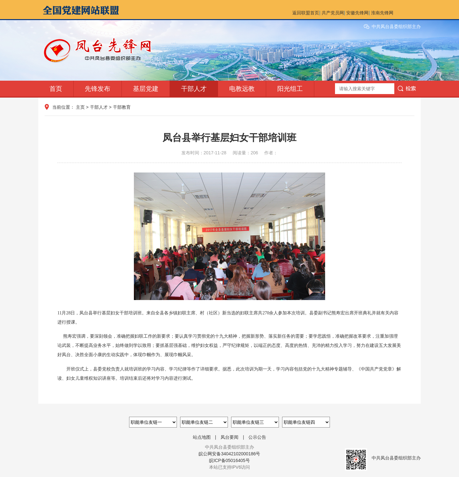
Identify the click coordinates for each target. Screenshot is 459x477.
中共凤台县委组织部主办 (396, 26)
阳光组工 (290, 88)
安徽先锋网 (357, 12)
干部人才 (194, 88)
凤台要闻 (229, 437)
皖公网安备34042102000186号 (229, 453)
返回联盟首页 (305, 12)
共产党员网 (333, 12)
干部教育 (122, 107)
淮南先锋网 (382, 12)
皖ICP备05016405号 (229, 460)
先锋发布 (97, 88)
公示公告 (257, 437)
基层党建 (145, 88)
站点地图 (202, 437)
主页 (80, 107)
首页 (55, 88)
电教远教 (242, 88)
